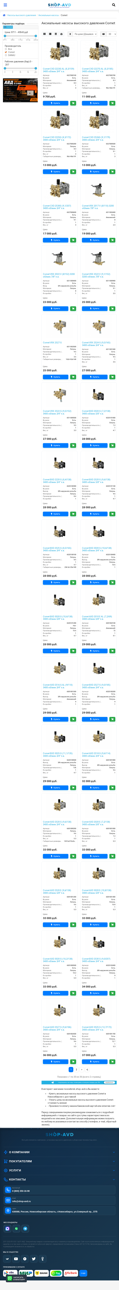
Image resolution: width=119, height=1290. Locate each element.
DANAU (11, 55)
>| (87, 1069)
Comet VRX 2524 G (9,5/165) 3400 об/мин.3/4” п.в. (96, 343)
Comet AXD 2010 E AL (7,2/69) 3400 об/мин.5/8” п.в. (97, 617)
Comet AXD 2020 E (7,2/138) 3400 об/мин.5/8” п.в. (96, 823)
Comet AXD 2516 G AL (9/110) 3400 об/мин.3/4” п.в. (58, 686)
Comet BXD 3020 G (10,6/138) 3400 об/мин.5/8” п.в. (58, 617)
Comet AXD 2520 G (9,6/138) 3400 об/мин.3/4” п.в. (57, 823)
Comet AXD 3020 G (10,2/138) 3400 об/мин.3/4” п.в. (58, 960)
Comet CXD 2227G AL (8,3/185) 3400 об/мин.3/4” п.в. (97, 70)
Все (10, 49)
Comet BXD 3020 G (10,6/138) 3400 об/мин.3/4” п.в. (97, 549)
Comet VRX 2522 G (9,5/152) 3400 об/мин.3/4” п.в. (57, 412)
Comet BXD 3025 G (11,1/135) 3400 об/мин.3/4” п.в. (58, 754)
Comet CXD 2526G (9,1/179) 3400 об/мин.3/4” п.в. (96, 138)
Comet (8, 27)
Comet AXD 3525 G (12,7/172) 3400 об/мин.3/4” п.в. (97, 1028)
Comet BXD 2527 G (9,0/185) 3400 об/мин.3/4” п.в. (96, 686)
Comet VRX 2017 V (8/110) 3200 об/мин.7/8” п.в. (98, 207)
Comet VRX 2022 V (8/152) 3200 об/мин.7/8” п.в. (59, 275)
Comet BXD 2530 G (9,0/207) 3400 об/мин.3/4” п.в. (96, 960)
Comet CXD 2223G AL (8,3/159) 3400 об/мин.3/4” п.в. (58, 70)
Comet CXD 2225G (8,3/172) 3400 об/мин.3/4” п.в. (57, 138)
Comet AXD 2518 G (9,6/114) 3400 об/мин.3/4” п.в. (96, 754)
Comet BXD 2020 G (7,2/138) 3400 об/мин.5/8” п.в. (96, 412)
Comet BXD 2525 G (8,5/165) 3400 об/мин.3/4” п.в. (57, 549)
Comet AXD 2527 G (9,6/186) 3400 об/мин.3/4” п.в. (57, 1028)
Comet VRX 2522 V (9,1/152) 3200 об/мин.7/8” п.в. (96, 275)
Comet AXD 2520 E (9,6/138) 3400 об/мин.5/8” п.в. (57, 891)
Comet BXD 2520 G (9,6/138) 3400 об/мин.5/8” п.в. (96, 480)
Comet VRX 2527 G (52, 342)
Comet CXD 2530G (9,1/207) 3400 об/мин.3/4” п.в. (57, 207)
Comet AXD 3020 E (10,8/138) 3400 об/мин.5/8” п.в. (96, 891)
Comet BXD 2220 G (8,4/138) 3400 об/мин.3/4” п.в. (57, 480)
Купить (55, 103)
